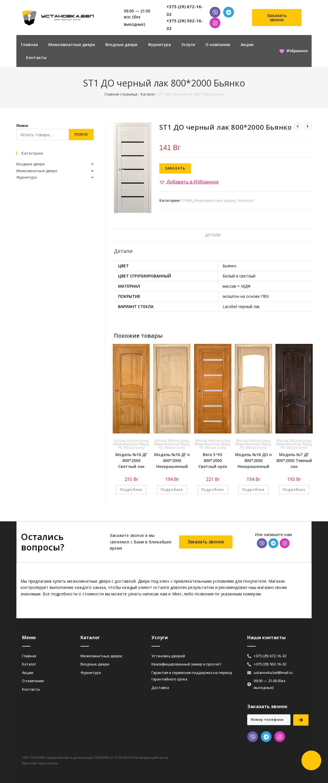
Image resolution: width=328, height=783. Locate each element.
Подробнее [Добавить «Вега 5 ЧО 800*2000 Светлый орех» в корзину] (212, 489)
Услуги (188, 44)
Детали (212, 235)
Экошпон (245, 200)
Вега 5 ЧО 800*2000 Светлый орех (212, 460)
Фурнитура (159, 44)
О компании (217, 44)
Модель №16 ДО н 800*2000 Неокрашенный (253, 460)
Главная (29, 44)
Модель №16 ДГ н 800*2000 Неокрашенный (172, 460)
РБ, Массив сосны (131, 447)
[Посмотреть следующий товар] (308, 126)
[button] (276, 17)
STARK (186, 200)
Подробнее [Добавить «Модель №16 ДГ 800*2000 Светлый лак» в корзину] (131, 489)
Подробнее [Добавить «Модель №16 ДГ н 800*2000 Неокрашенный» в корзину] (172, 489)
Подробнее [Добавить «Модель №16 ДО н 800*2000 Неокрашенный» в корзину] (253, 489)
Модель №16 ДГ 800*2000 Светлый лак (131, 460)
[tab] (212, 235)
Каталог (148, 94)
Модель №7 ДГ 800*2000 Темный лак (294, 460)
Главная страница (121, 94)
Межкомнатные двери (71, 44)
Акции (247, 44)
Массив (119, 440)
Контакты (36, 57)
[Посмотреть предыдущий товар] (298, 126)
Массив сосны (137, 440)
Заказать (175, 168)
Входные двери (121, 44)
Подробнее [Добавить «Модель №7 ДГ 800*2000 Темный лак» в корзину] (294, 489)
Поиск (22, 125)
